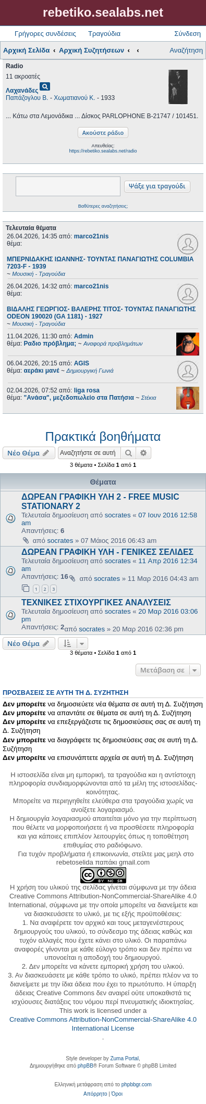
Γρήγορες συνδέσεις (45, 33)
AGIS (81, 363)
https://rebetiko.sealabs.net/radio (103, 151)
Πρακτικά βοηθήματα (103, 436)
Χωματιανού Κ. (74, 97)
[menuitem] (95, 1094)
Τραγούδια (104, 33)
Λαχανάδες (22, 90)
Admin (83, 336)
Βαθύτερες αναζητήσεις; (103, 206)
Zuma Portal (124, 1058)
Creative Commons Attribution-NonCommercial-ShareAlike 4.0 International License (103, 1024)
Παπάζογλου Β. (27, 97)
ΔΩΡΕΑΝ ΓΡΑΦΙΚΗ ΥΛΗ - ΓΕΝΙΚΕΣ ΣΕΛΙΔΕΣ (107, 552)
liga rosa (87, 390)
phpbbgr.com (137, 1084)
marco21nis (91, 236)
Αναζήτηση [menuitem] (186, 50)
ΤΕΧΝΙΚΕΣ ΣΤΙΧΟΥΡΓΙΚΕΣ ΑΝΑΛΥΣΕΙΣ (96, 602)
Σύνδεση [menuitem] (187, 33)
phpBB (85, 1066)
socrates (118, 515)
